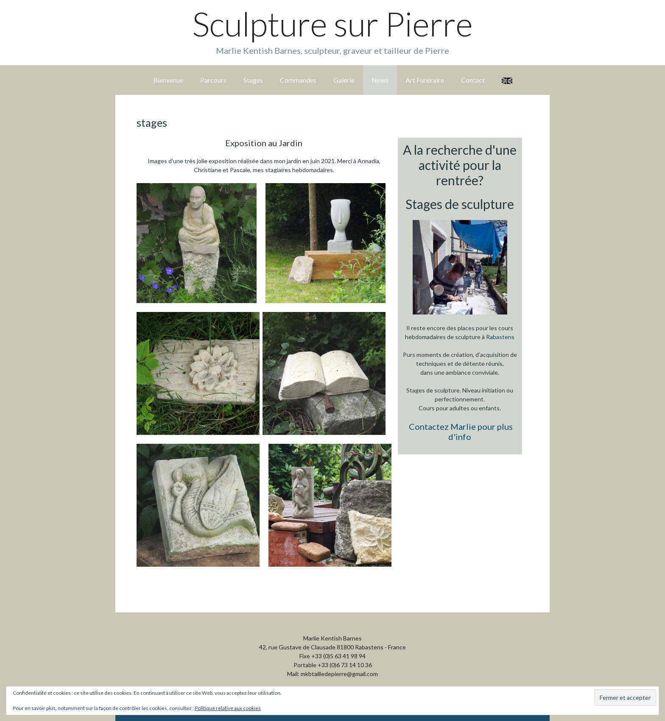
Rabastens (500, 336)
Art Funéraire (424, 80)
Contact (473, 80)
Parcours (213, 80)
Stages (253, 80)
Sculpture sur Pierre (332, 24)
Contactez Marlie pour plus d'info (461, 431)
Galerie (344, 80)
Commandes (298, 80)
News (380, 80)
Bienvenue (168, 80)
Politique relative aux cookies (228, 708)
